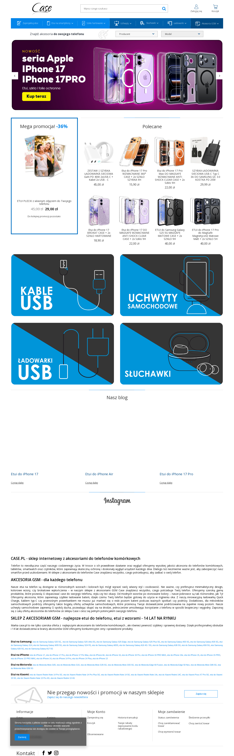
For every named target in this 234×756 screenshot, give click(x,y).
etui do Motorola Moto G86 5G (204, 665)
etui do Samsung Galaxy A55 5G (175, 642)
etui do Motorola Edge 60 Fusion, (149, 665)
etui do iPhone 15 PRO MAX (23, 658)
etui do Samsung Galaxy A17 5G (39, 649)
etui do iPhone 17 (37, 655)
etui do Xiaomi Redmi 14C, (170, 675)
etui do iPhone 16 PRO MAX (153, 655)
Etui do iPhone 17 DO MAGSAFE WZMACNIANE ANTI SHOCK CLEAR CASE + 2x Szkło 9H (134, 234)
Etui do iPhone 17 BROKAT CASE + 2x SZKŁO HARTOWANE (98, 233)
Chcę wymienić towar (169, 731)
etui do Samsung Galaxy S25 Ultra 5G (79, 642)
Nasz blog (117, 397)
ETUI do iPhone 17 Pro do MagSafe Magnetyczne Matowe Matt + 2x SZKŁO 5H (205, 234)
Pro (55, 655)
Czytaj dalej (17, 482)
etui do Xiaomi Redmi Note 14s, (144, 675)
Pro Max (77, 655)
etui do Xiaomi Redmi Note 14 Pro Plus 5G (81, 675)
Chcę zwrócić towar (199, 723)
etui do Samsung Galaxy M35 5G (47, 645)
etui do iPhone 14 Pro (62, 658)
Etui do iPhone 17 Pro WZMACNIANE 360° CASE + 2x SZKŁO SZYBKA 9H (134, 175)
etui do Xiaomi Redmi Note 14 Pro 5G (46, 675)
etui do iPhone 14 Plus (82, 658)
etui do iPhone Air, (97, 655)
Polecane (152, 126)
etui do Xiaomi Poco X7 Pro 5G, (195, 675)
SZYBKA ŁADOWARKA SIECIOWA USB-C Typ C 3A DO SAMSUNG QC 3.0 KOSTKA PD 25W (205, 175)
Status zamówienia (168, 717)
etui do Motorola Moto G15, (68, 665)
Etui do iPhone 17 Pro (176, 474)
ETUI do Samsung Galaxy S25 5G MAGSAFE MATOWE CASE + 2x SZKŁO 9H (170, 234)
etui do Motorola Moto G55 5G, (121, 665)
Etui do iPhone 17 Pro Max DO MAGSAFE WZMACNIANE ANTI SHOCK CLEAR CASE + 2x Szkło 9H (170, 177)
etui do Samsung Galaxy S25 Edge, (112, 642)
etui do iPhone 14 (44, 658)
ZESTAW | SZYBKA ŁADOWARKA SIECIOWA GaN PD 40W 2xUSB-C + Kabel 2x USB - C (98, 175)
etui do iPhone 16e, (175, 655)
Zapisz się (201, 693)
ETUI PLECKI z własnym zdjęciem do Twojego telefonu (44, 203)
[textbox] (124, 8)
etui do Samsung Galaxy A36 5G (167, 645)
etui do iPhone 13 (100, 658)
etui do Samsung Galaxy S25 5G (47, 642)
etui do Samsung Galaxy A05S (105, 645)
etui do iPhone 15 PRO (210, 655)
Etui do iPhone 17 (24, 474)
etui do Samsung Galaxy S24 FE (77, 645)
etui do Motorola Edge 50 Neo (177, 665)
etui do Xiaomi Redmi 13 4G (63, 678)
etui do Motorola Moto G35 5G (94, 665)
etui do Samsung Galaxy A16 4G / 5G (135, 645)
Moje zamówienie (171, 712)
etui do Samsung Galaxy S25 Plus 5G (144, 642)
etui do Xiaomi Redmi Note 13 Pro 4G (33, 678)
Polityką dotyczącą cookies (29, 725)
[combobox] (137, 34)
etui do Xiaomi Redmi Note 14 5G (115, 675)
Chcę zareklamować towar (169, 724)
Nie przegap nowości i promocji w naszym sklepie (105, 694)
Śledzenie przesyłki (199, 717)
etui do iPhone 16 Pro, (131, 655)
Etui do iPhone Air (99, 474)
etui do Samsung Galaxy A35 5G (204, 642)
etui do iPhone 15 (191, 655)
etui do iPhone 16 (113, 655)
